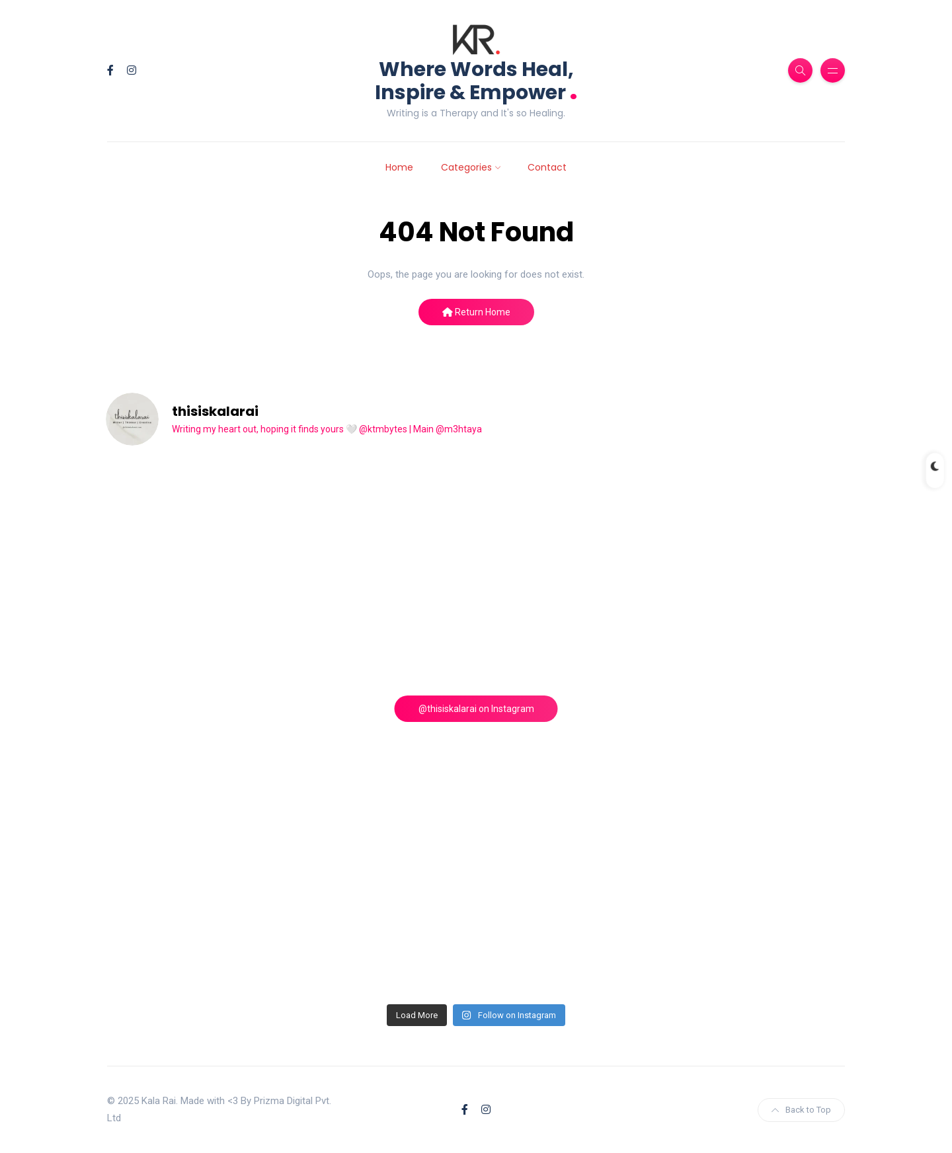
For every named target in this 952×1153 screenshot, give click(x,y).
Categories (466, 167)
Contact (547, 167)
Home (399, 167)
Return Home (476, 312)
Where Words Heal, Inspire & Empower (476, 81)
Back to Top (801, 1110)
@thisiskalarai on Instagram (476, 708)
